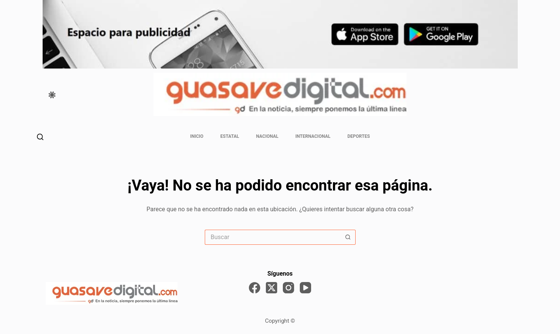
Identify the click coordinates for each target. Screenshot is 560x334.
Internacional (312, 136)
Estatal (229, 136)
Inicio (196, 136)
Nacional (267, 136)
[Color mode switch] (52, 95)
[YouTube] (305, 287)
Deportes (358, 136)
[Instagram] (288, 287)
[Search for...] (273, 237)
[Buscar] (40, 137)
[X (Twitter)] (271, 287)
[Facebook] (254, 287)
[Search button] (348, 237)
